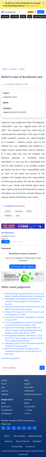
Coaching (14, 17)
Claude (29, 211)
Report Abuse (16, 241)
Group (28, 410)
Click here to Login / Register (22, 266)
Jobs (29, 17)
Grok (17, 216)
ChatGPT (8, 211)
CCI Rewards (6, 413)
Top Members (7, 410)
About (6, 436)
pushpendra (7, 232)
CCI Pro (27, 413)
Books (23, 17)
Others (13, 236)
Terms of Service (22, 441)
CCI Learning (29, 406)
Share (5, 242)
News (26, 380)
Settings (4, 394)
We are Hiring (19, 436)
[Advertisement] (23, 43)
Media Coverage (35, 436)
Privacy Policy (16, 446)
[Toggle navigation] (19, 12)
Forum (4, 384)
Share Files (28, 387)
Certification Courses (32, 394)
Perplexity (18, 211)
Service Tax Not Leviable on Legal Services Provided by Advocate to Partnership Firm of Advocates (23, 351)
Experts (27, 384)
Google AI (8, 216)
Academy (5, 17)
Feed (3, 403)
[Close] (43, 3)
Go (42, 368)
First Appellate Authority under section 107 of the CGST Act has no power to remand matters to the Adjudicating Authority (24, 338)
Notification (29, 391)
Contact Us (30, 446)
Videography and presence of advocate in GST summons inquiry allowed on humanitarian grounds (23, 301)
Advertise (8, 441)
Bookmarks (6, 406)
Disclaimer (37, 441)
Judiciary (4, 391)
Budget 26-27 (7, 399)
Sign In (40, 12)
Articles (4, 380)
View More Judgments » (11, 358)
